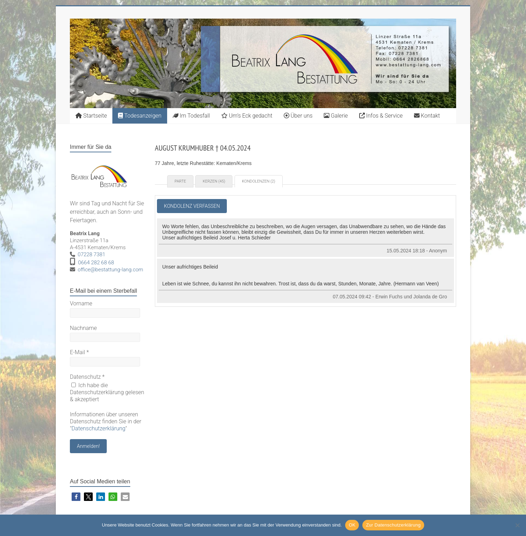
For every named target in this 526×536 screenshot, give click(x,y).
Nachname (83, 328)
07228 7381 (91, 254)
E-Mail (79, 352)
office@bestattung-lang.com (110, 269)
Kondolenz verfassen (192, 206)
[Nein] (517, 525)
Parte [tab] (180, 181)
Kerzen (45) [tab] (214, 181)
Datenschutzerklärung (99, 428)
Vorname (81, 303)
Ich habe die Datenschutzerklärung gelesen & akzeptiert (107, 392)
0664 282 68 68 (96, 262)
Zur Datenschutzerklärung (393, 525)
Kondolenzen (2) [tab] (258, 181)
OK (352, 525)
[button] (76, 496)
